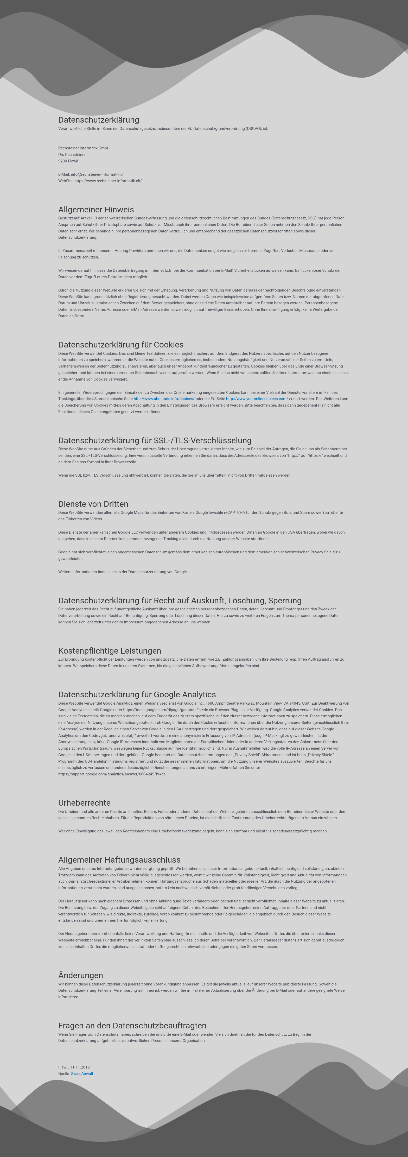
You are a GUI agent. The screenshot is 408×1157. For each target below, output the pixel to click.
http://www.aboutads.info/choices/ (164, 398)
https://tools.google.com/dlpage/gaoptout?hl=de (165, 709)
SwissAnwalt (82, 1073)
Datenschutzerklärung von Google (157, 572)
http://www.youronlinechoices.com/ (257, 398)
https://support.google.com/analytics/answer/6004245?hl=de (112, 774)
